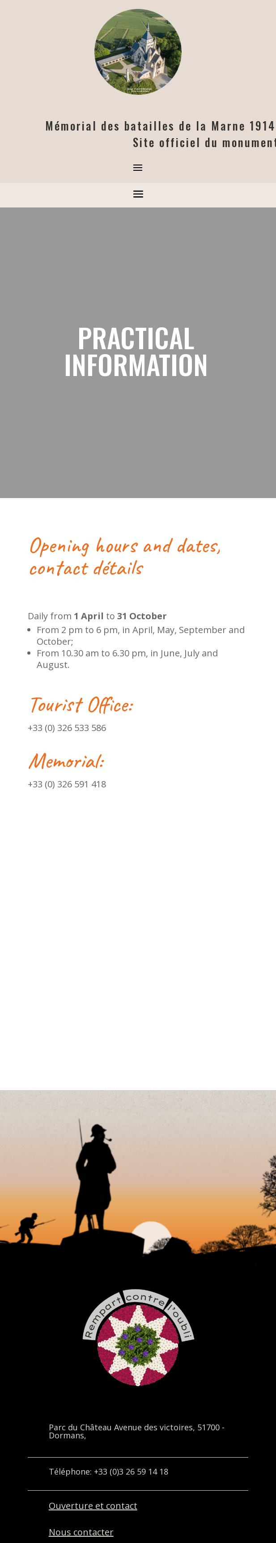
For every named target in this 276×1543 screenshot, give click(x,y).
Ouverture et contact (93, 1506)
